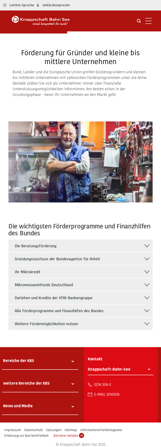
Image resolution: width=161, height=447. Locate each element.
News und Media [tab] (18, 405)
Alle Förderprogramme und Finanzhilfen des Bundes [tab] (59, 310)
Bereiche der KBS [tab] (18, 360)
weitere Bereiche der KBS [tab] (26, 383)
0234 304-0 (102, 384)
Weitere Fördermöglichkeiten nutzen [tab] (46, 323)
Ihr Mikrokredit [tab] (27, 271)
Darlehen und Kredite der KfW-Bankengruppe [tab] (53, 297)
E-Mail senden (106, 394)
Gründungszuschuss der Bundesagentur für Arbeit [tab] (57, 258)
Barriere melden (68, 435)
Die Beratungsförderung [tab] (35, 245)
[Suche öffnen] (139, 22)
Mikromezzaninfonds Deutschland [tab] (44, 284)
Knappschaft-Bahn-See (109, 369)
